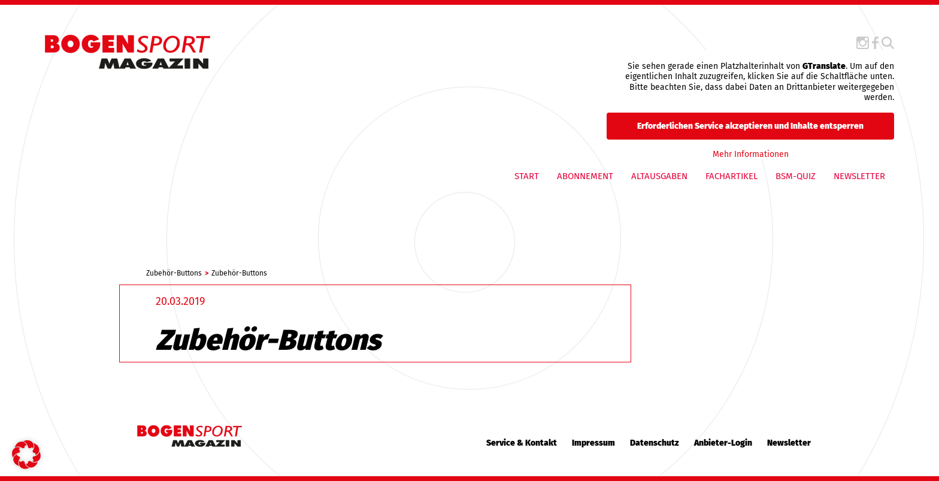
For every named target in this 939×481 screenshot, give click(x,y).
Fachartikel (731, 176)
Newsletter (859, 176)
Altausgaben (659, 176)
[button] (26, 454)
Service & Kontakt (521, 443)
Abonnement (585, 176)
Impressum (593, 443)
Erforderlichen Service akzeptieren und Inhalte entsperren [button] (750, 125)
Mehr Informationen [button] (750, 154)
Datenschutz (654, 443)
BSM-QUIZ (796, 176)
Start (526, 176)
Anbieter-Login (723, 443)
